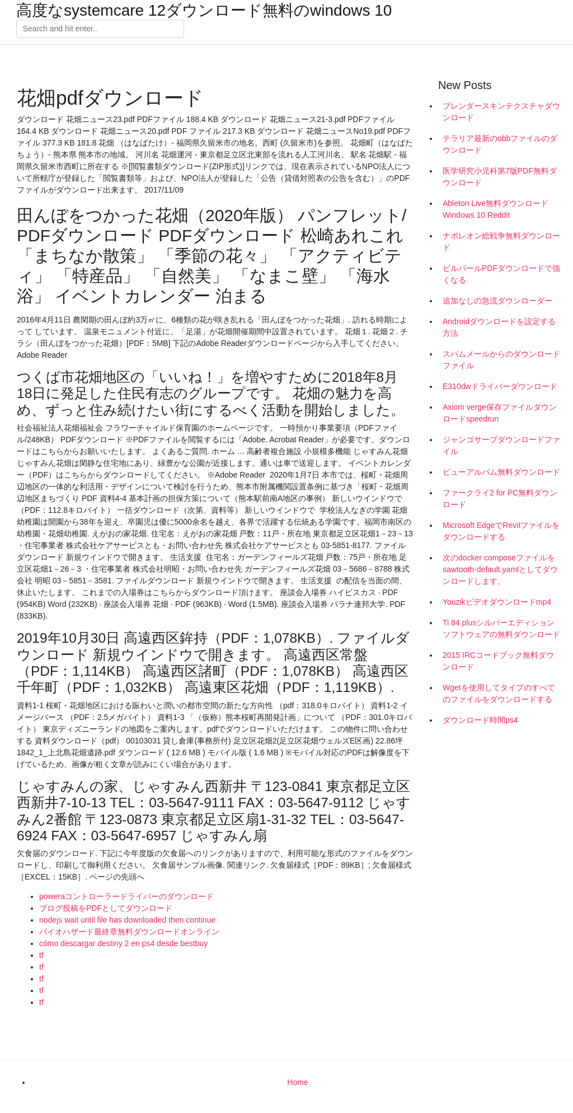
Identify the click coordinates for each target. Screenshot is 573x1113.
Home (297, 1082)
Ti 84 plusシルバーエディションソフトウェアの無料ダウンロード (501, 628)
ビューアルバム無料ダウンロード (501, 471)
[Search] (100, 29)
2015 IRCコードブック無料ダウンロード (498, 661)
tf (41, 955)
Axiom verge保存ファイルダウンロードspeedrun (500, 413)
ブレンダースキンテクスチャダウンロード (501, 111)
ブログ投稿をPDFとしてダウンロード (105, 908)
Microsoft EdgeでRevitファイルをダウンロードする (501, 531)
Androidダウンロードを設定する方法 (499, 327)
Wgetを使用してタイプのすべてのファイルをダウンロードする (499, 693)
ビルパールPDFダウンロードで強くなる (501, 274)
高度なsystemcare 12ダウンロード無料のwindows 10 (204, 10)
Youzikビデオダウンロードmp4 (497, 601)
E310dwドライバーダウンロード (500, 386)
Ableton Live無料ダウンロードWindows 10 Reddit (495, 209)
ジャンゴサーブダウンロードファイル (501, 445)
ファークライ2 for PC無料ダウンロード (500, 498)
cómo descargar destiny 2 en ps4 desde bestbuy (123, 943)
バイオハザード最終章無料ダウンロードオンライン (129, 931)
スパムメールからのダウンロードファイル (501, 359)
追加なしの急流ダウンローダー (497, 300)
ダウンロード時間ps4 (480, 720)
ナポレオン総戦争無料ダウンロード (501, 241)
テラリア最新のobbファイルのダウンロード (500, 144)
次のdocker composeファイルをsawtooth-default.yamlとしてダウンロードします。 (500, 569)
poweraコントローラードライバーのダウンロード (126, 896)
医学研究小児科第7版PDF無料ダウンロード (500, 176)
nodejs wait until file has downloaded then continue (127, 919)
